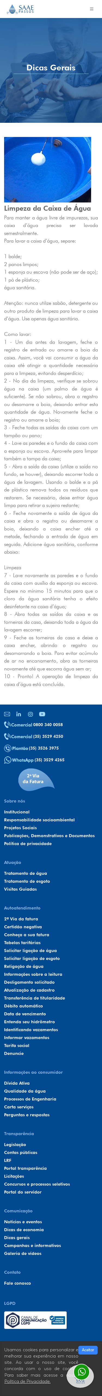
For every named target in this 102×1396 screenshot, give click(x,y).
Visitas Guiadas (20, 889)
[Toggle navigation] (92, 9)
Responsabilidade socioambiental (39, 819)
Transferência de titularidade (34, 998)
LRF (7, 1160)
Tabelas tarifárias (22, 942)
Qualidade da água (25, 1091)
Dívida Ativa (17, 1083)
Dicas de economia (24, 1229)
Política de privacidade (28, 843)
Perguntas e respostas (27, 1114)
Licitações (14, 1176)
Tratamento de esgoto (27, 881)
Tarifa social (16, 1045)
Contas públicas (20, 1152)
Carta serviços (18, 1106)
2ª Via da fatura (21, 918)
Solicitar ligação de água (30, 950)
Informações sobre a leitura (33, 974)
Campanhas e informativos (32, 1245)
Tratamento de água (25, 873)
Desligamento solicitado (29, 982)
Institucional (17, 812)
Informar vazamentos (26, 1037)
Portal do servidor (23, 1192)
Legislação (15, 1144)
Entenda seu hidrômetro (29, 1021)
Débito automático (23, 1006)
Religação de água (24, 966)
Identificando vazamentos (31, 1029)
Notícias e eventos (23, 1221)
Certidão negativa (23, 926)
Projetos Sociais (20, 827)
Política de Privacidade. (27, 1381)
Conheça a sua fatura (26, 934)
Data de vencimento (25, 1013)
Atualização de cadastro (29, 990)
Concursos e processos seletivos (37, 1184)
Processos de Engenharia (30, 1099)
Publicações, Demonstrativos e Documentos (49, 835)
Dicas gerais (17, 1237)
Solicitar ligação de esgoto (32, 958)
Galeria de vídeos (22, 1253)
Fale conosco (17, 1283)
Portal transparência (25, 1168)
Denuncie (14, 1053)
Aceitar (88, 1350)
